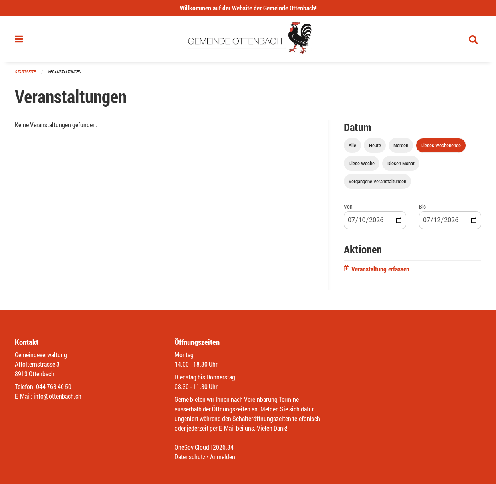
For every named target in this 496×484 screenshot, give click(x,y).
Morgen (400, 145)
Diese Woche (362, 163)
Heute (375, 145)
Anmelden (222, 456)
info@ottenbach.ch (57, 396)
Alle (352, 145)
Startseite (25, 72)
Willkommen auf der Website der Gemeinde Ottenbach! (248, 8)
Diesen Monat (401, 163)
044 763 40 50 (53, 386)
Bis (422, 206)
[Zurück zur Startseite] (248, 39)
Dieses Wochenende (441, 145)
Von (348, 206)
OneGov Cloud (192, 447)
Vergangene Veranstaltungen (377, 181)
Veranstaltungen (64, 72)
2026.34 (223, 447)
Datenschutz (190, 456)
